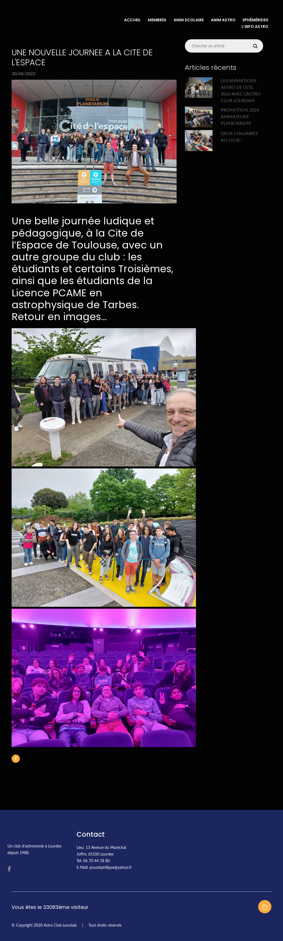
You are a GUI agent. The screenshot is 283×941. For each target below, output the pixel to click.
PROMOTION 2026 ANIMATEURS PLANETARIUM (240, 116)
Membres (157, 20)
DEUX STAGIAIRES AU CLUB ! (239, 136)
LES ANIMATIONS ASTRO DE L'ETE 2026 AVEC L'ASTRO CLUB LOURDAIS (241, 90)
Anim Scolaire (189, 20)
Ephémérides (255, 20)
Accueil (132, 20)
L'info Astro (255, 26)
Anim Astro (223, 20)
